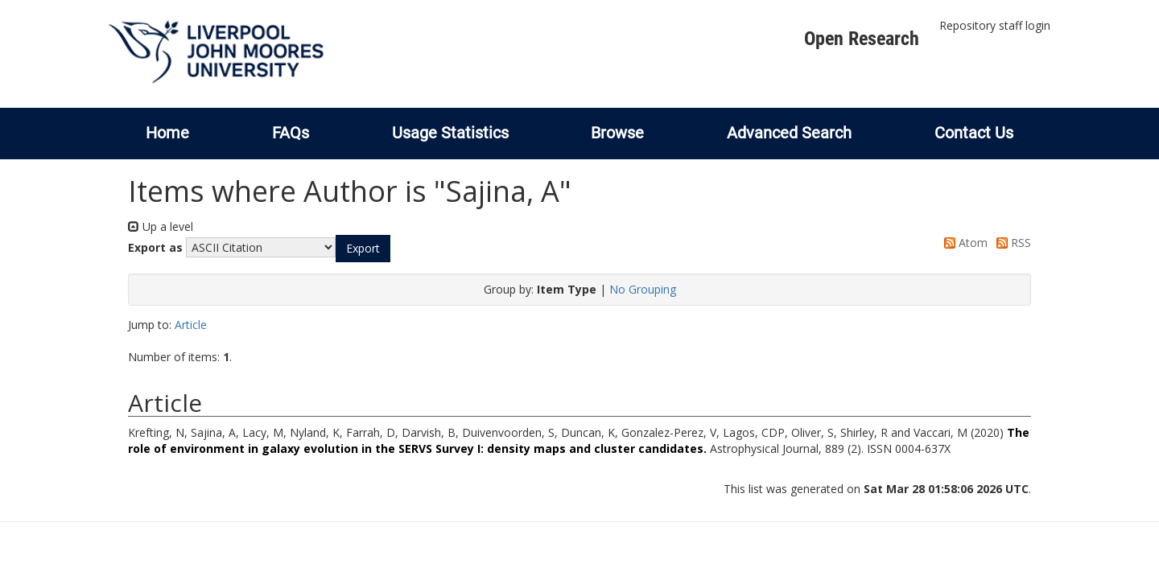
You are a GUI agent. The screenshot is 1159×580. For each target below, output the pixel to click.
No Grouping (642, 289)
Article (191, 324)
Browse (617, 132)
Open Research (861, 38)
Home (167, 132)
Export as (155, 247)
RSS (1011, 242)
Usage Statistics (450, 132)
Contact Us (973, 132)
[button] (363, 248)
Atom (963, 242)
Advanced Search (789, 132)
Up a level (160, 226)
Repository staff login (994, 25)
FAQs (290, 132)
